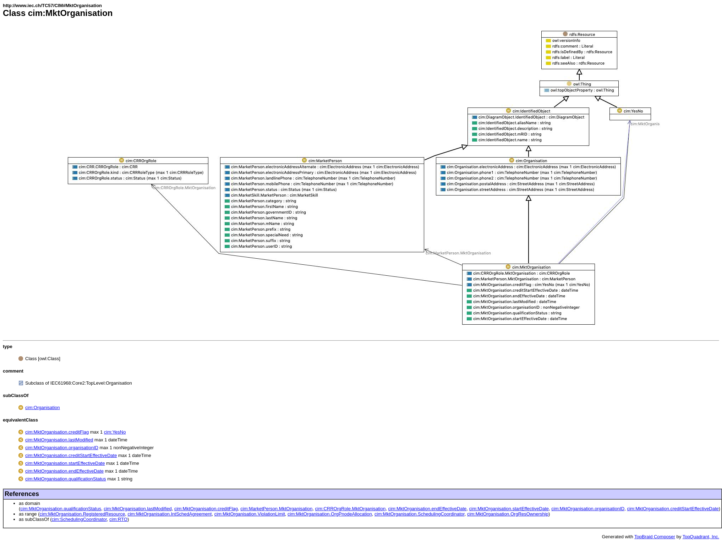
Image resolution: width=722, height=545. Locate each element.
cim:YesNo (115, 432)
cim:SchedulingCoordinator (78, 519)
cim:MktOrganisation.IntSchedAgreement (169, 514)
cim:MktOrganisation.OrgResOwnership (507, 514)
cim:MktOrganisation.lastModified (59, 439)
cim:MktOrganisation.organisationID (61, 447)
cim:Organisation (42, 407)
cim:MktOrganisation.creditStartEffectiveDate (71, 455)
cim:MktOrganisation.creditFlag (57, 432)
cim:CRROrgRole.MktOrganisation (350, 508)
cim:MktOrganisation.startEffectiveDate (65, 463)
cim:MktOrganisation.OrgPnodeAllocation (330, 514)
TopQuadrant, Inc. (701, 536)
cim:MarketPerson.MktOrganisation (276, 508)
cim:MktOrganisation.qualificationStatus (65, 478)
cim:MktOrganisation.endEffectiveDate (64, 471)
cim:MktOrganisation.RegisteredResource (82, 514)
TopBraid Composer (654, 536)
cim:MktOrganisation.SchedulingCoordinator (419, 514)
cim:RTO (118, 519)
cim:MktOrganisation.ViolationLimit (249, 514)
